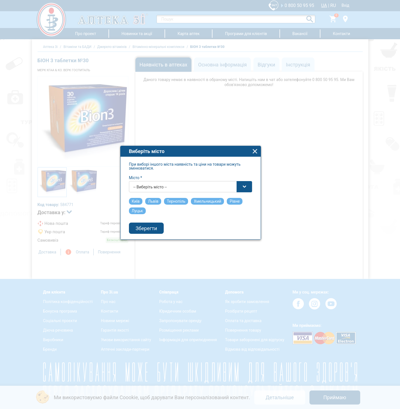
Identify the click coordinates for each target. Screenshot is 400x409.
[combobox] (200, 194)
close (265, 159)
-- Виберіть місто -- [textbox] (160, 194)
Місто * (145, 185)
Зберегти (156, 236)
